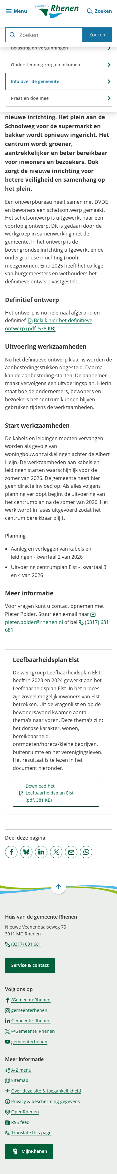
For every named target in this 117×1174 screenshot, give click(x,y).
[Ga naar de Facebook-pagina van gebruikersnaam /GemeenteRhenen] (28, 999)
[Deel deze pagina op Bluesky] (26, 852)
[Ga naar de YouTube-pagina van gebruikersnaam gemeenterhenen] (26, 1041)
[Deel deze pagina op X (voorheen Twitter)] (56, 852)
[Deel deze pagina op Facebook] (11, 852)
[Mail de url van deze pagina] (71, 852)
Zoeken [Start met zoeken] (97, 34)
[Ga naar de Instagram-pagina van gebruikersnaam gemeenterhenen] (26, 1010)
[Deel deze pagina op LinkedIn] (41, 852)
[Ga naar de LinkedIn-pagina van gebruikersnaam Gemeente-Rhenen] (28, 1020)
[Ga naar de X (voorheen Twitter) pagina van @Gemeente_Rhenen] (30, 1030)
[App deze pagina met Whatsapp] (86, 852)
